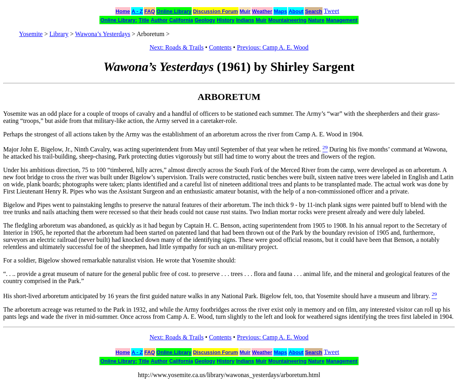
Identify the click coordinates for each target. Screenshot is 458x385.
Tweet (331, 11)
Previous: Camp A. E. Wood (273, 47)
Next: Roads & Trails (176, 47)
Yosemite (31, 34)
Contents (220, 47)
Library (59, 34)
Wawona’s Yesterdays (102, 34)
